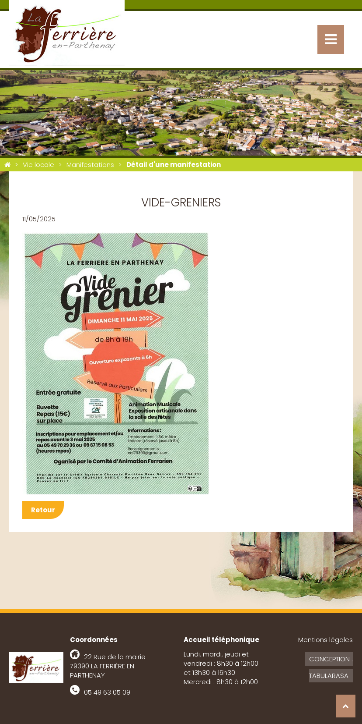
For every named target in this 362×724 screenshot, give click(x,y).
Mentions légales (325, 639)
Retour (43, 510)
